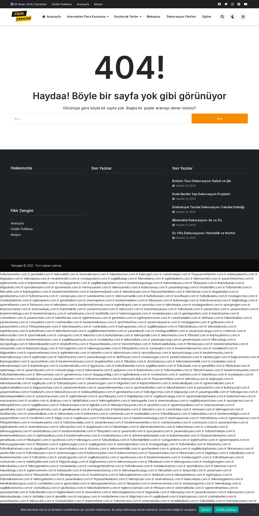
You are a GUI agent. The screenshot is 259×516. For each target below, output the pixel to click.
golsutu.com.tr (180, 448)
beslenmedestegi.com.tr (149, 418)
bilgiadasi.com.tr (11, 278)
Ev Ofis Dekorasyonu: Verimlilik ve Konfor (204, 233)
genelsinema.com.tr (14, 296)
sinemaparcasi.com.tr (183, 418)
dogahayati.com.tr (99, 427)
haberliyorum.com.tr (124, 274)
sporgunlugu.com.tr (14, 344)
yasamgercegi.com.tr (166, 339)
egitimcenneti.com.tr (41, 470)
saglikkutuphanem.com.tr (108, 283)
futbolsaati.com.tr (190, 309)
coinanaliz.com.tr (216, 427)
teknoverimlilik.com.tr (125, 448)
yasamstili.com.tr (134, 431)
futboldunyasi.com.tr (71, 383)
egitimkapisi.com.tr (127, 305)
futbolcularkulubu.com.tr (169, 344)
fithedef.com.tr (198, 335)
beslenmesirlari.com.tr (16, 457)
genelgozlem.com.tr (196, 313)
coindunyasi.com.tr (72, 296)
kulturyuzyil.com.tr (237, 387)
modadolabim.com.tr (70, 501)
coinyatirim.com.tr (41, 322)
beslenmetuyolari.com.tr (241, 370)
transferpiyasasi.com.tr (160, 309)
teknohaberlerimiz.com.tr (157, 427)
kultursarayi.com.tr (154, 287)
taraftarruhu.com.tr (13, 414)
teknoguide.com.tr (144, 400)
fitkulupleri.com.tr (38, 440)
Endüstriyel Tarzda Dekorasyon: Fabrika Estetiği (208, 207)
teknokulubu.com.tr (13, 466)
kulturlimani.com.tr (42, 331)
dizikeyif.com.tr (163, 475)
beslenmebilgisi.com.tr (234, 414)
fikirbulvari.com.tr (238, 366)
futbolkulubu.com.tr (213, 296)
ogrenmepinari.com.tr (244, 418)
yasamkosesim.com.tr (210, 492)
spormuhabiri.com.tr (73, 448)
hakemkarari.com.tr (189, 427)
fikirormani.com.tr (191, 453)
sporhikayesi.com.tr (112, 396)
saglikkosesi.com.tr (45, 405)
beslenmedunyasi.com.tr (76, 361)
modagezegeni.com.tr (218, 461)
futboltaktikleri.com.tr (145, 440)
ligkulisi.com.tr (100, 405)
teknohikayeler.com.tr (43, 344)
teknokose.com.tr (198, 291)
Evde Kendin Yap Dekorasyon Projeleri (201, 194)
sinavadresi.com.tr (98, 492)
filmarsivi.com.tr (41, 305)
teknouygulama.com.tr (16, 431)
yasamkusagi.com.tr (101, 357)
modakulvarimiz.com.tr (170, 466)
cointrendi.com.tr (121, 414)
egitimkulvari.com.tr (136, 374)
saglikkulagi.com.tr (124, 278)
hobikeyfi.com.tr (42, 392)
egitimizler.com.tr (44, 357)
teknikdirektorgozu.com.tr (18, 483)
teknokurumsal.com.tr (71, 331)
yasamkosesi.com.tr (109, 422)
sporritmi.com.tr (158, 405)
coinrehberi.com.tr (13, 318)
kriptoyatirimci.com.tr (225, 335)
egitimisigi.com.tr (12, 370)
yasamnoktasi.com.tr (15, 392)
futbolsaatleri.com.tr (178, 370)
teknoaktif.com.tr (66, 274)
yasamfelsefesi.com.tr (237, 278)
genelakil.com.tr (42, 274)
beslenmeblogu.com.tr (16, 313)
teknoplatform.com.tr (15, 405)
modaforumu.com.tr (104, 475)
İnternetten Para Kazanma (86, 16)
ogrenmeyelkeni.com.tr (186, 405)
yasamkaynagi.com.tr (183, 287)
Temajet (17, 265)
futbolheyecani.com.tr (228, 457)
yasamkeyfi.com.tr (141, 331)
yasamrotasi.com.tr (40, 318)
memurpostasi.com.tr (241, 501)
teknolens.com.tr (66, 305)
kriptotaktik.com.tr (73, 309)
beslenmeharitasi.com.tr (231, 344)
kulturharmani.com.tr (241, 396)
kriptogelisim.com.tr (37, 291)
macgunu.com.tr (88, 496)
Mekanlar (154, 16)
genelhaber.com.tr (73, 300)
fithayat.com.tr (164, 488)
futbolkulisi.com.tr (241, 453)
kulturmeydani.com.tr (185, 435)
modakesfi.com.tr (224, 348)
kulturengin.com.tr (186, 300)
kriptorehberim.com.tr (155, 383)
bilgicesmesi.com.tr (245, 357)
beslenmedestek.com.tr (79, 431)
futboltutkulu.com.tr (115, 440)
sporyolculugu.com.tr (187, 353)
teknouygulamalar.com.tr (17, 444)
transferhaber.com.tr (136, 344)
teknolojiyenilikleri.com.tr (17, 396)
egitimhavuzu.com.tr (96, 318)
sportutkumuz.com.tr (156, 353)
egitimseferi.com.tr (204, 440)
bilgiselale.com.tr (157, 492)
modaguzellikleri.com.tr (171, 331)
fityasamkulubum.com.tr (111, 479)
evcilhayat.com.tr (186, 296)
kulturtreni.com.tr (96, 414)
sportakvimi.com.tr (200, 466)
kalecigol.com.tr (150, 274)
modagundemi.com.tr (207, 305)
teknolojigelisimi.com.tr (128, 492)
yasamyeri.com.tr (219, 470)
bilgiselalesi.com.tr (13, 353)
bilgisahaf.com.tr (11, 287)
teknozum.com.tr (131, 309)
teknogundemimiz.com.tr (108, 483)
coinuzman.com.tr (13, 461)
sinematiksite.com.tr (189, 488)
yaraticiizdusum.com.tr (186, 357)
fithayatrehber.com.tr (15, 422)
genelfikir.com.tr (213, 366)
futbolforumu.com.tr (71, 357)
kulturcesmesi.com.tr (132, 453)
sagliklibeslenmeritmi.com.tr (107, 331)
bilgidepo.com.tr (216, 453)
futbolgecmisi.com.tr (158, 392)
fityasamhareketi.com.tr (168, 291)
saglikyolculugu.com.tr (169, 396)
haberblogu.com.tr (13, 470)
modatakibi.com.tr (147, 414)
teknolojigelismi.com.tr (227, 479)
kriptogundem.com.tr (15, 361)
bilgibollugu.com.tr (245, 300)
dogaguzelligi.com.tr (107, 374)
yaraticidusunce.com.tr (163, 322)
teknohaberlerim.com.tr (103, 488)
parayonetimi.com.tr (14, 326)
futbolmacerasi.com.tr (215, 300)
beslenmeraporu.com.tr (49, 313)
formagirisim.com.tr (72, 348)
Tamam (205, 509)
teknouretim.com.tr (207, 278)
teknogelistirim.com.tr (114, 400)
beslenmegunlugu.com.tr (145, 283)
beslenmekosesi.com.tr (83, 435)
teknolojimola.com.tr (222, 326)
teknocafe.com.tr (41, 501)
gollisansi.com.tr (222, 322)
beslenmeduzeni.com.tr (163, 457)
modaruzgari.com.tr (155, 357)
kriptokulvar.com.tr (231, 283)
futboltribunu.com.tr (214, 418)
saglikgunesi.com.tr (102, 444)
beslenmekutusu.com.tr (100, 322)
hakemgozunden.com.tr (104, 348)
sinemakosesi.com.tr (94, 274)
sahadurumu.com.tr (81, 313)
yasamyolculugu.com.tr (205, 331)
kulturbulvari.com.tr (160, 296)
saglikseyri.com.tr (86, 418)
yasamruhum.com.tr (244, 309)
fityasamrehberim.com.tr (208, 274)
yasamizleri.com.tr (217, 309)
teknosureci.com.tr (240, 492)
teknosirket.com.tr (137, 339)
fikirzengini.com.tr (12, 339)
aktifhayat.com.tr (128, 357)
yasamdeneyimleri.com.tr (115, 387)
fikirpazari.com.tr (205, 283)
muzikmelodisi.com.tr (74, 366)
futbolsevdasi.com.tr (74, 405)
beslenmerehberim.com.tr (70, 291)
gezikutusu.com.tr (73, 488)
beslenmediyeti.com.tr (106, 291)
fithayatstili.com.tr (46, 475)
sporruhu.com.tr (153, 305)
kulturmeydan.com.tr (102, 453)
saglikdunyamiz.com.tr (103, 457)
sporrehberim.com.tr (14, 305)
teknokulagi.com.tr (228, 483)
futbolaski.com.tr (189, 366)
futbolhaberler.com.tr (130, 366)
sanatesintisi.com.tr (100, 296)
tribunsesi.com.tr (160, 300)
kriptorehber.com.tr (99, 501)
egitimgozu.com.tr (219, 475)
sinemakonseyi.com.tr (15, 357)
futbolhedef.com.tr (42, 492)
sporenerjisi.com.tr (68, 287)
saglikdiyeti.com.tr (166, 496)
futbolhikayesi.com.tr (175, 414)
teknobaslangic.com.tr (16, 496)
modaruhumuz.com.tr (116, 435)
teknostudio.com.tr (13, 335)
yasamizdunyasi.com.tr (16, 475)
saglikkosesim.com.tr (161, 366)
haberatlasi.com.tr (204, 414)
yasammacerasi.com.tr (52, 396)
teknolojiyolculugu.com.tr (139, 470)
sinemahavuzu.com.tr (43, 427)
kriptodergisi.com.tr (44, 366)
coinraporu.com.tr (69, 335)
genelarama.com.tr (129, 392)
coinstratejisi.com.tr (177, 274)
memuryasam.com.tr (96, 287)
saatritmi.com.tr (190, 374)
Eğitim (206, 16)
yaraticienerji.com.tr (14, 322)
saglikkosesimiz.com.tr (16, 488)
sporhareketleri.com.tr (149, 387)
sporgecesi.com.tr (240, 400)
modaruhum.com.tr (164, 374)
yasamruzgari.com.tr (101, 383)
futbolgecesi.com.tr (244, 392)
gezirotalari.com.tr (77, 483)
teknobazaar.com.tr (136, 291)
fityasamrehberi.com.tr (168, 379)
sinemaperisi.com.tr (101, 300)
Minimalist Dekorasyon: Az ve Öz (197, 220)
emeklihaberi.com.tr (184, 501)
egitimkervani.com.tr (74, 353)
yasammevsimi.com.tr (102, 309)
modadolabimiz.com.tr (16, 300)
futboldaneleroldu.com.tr (17, 374)
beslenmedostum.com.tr (43, 339)
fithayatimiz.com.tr (135, 348)
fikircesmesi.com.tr (49, 374)
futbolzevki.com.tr (239, 287)
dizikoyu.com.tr (61, 400)
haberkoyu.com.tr (214, 374)
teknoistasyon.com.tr (132, 461)
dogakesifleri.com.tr (109, 361)
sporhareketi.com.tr (155, 448)
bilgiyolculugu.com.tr (73, 461)
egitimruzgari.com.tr (73, 444)
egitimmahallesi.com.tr (16, 387)
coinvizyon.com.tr (204, 422)
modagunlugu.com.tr (163, 444)
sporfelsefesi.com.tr (132, 322)
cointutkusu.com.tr (46, 488)
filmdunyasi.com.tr (200, 344)
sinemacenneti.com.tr (166, 483)
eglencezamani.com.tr (137, 488)
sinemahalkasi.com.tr (42, 414)
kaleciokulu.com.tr (197, 479)
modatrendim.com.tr (65, 278)
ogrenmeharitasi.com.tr (221, 488)
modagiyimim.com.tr (195, 322)
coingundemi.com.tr (175, 440)
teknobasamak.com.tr (15, 383)
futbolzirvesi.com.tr (127, 501)
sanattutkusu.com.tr (47, 431)
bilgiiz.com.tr (64, 418)
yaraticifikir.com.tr (12, 453)
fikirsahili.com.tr (11, 291)
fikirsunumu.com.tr (240, 448)
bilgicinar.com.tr (140, 496)
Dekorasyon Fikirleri (181, 16)
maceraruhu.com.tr (13, 400)
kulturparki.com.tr (69, 470)
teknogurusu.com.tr (188, 461)
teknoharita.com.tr (174, 335)
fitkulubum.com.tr (160, 461)
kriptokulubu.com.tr (127, 409)
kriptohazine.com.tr (225, 313)
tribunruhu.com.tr (219, 444)
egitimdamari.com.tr (83, 396)
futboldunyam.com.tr (41, 453)
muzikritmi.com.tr (41, 418)
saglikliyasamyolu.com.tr (79, 339)
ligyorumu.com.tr (102, 366)
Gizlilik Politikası (62, 4)
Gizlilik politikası (226, 509)
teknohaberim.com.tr (181, 387)
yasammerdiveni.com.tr (79, 387)
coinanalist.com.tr (161, 348)
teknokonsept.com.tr (15, 366)
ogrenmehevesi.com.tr (43, 353)
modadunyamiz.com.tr (46, 422)
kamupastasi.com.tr (132, 326)
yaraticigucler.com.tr (72, 457)
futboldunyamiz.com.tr (115, 418)
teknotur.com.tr (94, 335)
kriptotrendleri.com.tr (43, 283)
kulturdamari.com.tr (119, 335)
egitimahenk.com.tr (13, 427)
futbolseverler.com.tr (15, 274)
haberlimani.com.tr (68, 318)
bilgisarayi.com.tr (186, 392)
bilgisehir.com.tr (128, 383)
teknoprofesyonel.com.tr (128, 405)
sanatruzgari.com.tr (216, 357)
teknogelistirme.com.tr (135, 475)
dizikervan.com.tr (12, 379)
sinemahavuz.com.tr (169, 479)
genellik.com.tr (65, 496)
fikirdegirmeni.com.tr (74, 475)
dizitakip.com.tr (43, 496)
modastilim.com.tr (212, 287)
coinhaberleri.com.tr (222, 496)
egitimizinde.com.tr (13, 283)
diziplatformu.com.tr (74, 344)
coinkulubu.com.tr (105, 326)
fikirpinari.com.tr (47, 444)
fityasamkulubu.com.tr (105, 344)
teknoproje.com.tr (141, 479)
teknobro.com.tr (153, 409)
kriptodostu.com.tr (150, 370)
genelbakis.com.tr (13, 409)
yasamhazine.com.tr (14, 501)
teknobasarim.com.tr (76, 326)
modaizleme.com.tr (115, 496)
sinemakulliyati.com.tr (187, 383)
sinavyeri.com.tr (203, 409)
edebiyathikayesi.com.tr (98, 392)
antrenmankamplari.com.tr (150, 435)
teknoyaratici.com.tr (126, 287)
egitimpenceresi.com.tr (153, 318)
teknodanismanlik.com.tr (193, 361)
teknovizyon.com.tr (127, 353)
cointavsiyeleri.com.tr (176, 422)
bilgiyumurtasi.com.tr (47, 387)
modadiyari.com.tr (240, 374)
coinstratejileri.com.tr (186, 318)
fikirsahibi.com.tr (170, 470)
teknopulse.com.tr (72, 427)
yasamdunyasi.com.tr (189, 431)
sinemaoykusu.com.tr (173, 400)
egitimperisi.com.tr (46, 300)
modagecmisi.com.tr (243, 296)
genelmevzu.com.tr (78, 374)
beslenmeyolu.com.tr (218, 353)
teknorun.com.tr (225, 466)
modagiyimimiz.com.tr (74, 283)
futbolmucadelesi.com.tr (102, 379)
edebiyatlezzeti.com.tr (42, 461)
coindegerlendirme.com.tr (105, 466)
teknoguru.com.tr (88, 440)
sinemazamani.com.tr (219, 405)
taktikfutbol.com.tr (85, 400)
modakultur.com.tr (110, 339)
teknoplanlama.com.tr (190, 475)
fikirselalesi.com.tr (151, 278)
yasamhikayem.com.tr (69, 379)
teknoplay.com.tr (182, 492)
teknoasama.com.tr (99, 370)
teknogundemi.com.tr (43, 466)
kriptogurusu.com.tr (193, 496)
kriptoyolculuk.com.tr (136, 379)
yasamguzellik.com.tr (214, 392)
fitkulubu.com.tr (135, 361)
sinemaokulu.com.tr (45, 309)
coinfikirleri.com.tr (50, 483)
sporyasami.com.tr (159, 431)
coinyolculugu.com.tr (69, 370)
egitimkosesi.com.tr (14, 331)
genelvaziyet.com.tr (196, 339)
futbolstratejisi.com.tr (220, 431)
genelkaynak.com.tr (76, 409)
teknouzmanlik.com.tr (130, 296)
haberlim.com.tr (101, 353)
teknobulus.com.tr (178, 305)
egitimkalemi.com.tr (179, 278)
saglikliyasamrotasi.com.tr (207, 400)
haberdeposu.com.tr (177, 283)
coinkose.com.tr (234, 331)
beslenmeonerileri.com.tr (142, 422)
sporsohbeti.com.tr (44, 361)
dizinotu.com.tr (98, 448)
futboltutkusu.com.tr (192, 326)
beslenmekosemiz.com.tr (193, 348)
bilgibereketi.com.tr (70, 492)
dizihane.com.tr (212, 318)
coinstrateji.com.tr (178, 409)
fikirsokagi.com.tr (223, 339)
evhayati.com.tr (102, 409)
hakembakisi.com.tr (238, 318)
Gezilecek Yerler (126, 16)
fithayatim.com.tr (109, 431)
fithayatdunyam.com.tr (45, 326)
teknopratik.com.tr (147, 335)
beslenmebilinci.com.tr (132, 300)
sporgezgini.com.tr (236, 305)
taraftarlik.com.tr (107, 313)
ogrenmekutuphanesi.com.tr (206, 396)
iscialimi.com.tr (38, 400)
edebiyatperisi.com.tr (242, 274)
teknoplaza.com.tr (37, 278)
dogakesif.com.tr (46, 448)
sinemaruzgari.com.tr (71, 453)
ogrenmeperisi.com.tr (234, 440)
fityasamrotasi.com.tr (163, 453)
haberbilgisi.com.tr (126, 427)
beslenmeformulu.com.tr (95, 305)
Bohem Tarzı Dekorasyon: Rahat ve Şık (201, 181)
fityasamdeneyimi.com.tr (218, 435)
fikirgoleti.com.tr (138, 483)
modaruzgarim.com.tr (196, 457)
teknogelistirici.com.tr (49, 479)
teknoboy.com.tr (196, 379)
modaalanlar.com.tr (73, 466)
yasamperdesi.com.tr (233, 422)
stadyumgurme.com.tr (198, 483)
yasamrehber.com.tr (14, 418)
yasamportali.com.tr (14, 492)
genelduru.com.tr (124, 318)
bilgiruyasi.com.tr (221, 379)
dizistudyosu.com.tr (161, 361)
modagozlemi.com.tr (95, 278)
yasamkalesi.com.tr (79, 479)
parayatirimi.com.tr (210, 387)
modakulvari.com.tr (38, 379)
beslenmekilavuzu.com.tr (17, 435)
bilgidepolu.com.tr (140, 396)
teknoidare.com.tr (70, 414)
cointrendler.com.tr (68, 322)
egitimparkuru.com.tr (51, 435)
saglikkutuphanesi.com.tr (208, 448)
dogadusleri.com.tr (225, 291)
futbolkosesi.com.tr (139, 466)
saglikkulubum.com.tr (162, 326)
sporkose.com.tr (63, 440)
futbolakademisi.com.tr (16, 479)
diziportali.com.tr (194, 470)
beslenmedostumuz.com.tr (102, 470)
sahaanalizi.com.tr (12, 348)
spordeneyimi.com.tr (39, 287)
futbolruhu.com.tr (44, 457)
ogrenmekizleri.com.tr (218, 383)
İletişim (98, 4)
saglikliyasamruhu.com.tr (43, 409)
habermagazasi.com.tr (135, 313)
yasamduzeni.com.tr (39, 370)
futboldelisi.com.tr (212, 501)
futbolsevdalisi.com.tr (78, 422)
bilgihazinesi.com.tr (102, 461)
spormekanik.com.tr (42, 335)
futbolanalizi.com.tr (192, 444)
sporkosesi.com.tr (133, 457)
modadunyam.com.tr (166, 313)
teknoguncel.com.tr (229, 409)
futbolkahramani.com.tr (16, 448)
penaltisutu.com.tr (13, 440)
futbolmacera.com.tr (43, 296)
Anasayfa (83, 4)
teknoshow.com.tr (67, 392)
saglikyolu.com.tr (44, 383)
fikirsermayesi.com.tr (208, 370)
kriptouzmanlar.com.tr (15, 309)
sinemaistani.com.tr (156, 501)
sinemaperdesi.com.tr (132, 444)
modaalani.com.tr (223, 361)
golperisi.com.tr (125, 370)
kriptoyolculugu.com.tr (42, 348)
